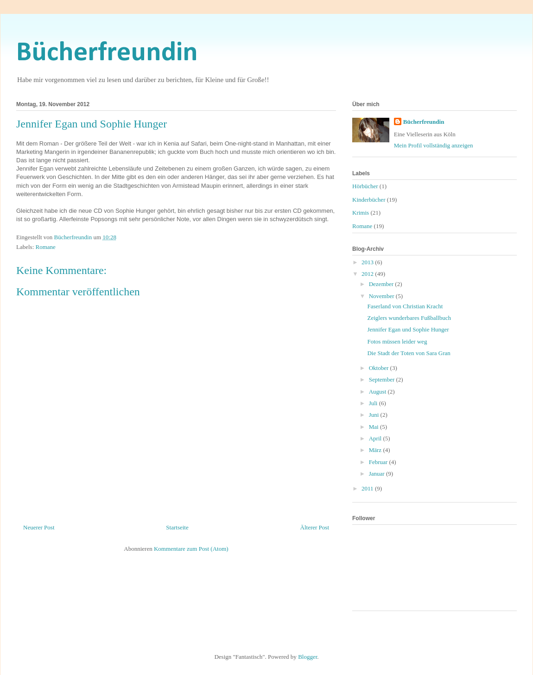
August (378, 391)
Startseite (177, 527)
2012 (368, 273)
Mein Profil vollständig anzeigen (433, 145)
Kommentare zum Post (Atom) (191, 548)
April (376, 438)
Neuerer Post (39, 527)
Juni (375, 414)
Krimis (360, 212)
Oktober (379, 367)
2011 (368, 488)
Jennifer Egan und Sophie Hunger (408, 329)
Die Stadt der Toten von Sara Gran (408, 353)
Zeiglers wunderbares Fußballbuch (409, 317)
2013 (368, 262)
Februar (379, 461)
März (376, 449)
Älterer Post (314, 527)
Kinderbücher (368, 199)
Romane (46, 246)
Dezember (382, 283)
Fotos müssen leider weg (397, 341)
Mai (374, 426)
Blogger (307, 656)
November (382, 296)
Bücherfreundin (107, 53)
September (382, 379)
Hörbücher (365, 186)
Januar (377, 473)
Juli (374, 403)
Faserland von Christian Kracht (405, 306)
